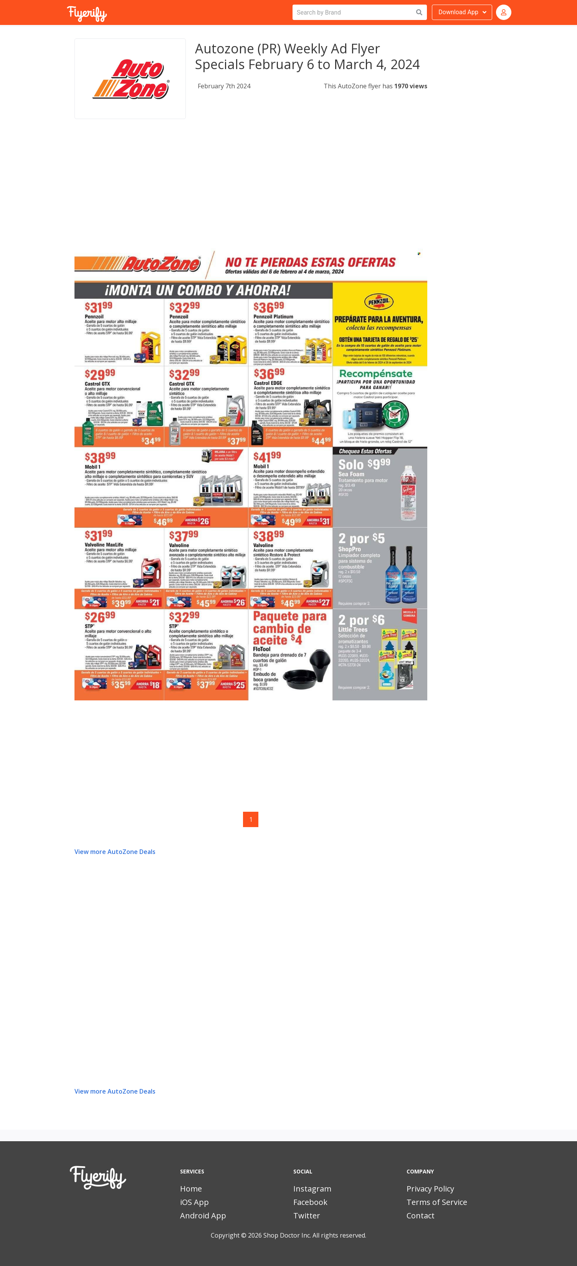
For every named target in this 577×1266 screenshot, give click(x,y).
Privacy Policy (430, 1188)
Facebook (310, 1202)
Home (191, 1188)
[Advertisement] (250, 189)
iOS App (194, 1202)
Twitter (306, 1215)
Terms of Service (437, 1202)
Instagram (312, 1188)
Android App (203, 1215)
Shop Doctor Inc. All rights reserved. (314, 1235)
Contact (421, 1215)
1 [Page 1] (251, 819)
